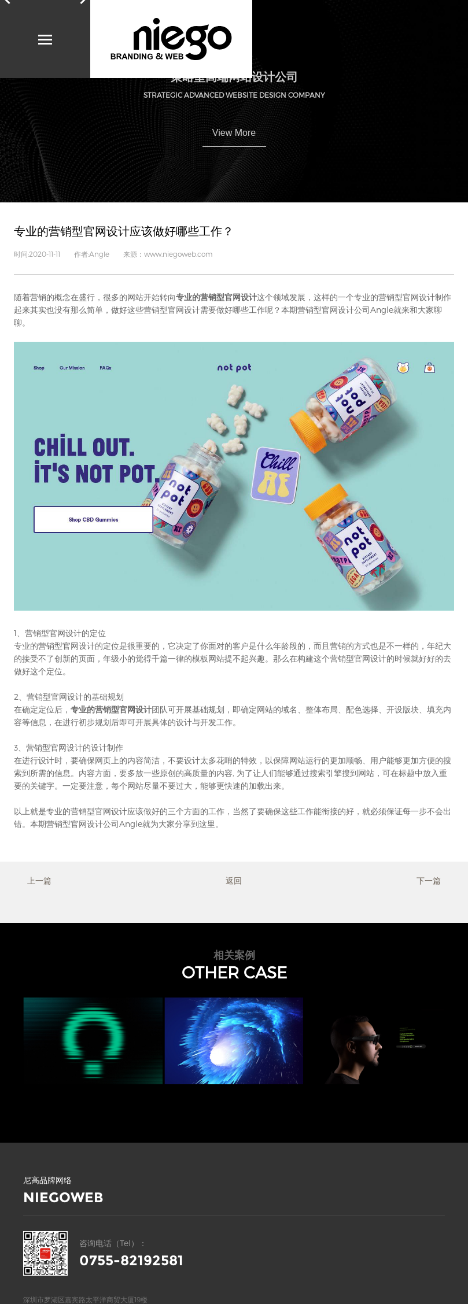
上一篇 (39, 880)
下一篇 (429, 880)
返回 (234, 880)
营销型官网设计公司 (333, 310)
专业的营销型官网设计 (86, 811)
